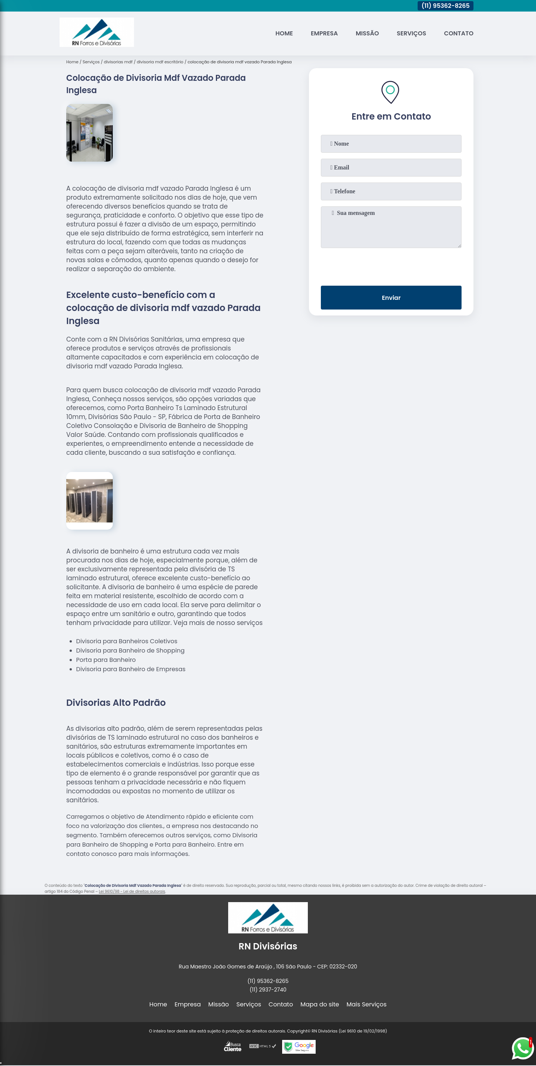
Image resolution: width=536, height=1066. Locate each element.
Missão (367, 33)
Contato (458, 33)
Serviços (411, 33)
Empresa (324, 33)
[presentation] (391, 265)
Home (284, 33)
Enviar (391, 298)
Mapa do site (319, 1004)
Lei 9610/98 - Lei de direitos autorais (132, 891)
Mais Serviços (367, 1004)
